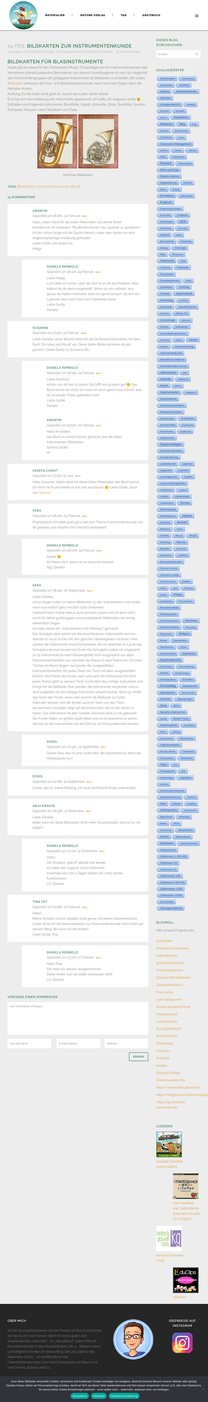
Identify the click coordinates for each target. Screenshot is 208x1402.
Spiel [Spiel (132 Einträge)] (163, 705)
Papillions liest (167, 1014)
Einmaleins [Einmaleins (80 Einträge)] (167, 195)
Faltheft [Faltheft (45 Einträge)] (164, 234)
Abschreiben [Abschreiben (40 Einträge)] (167, 78)
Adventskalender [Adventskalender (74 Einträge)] (186, 91)
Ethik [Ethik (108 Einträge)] (183, 221)
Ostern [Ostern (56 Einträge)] (186, 581)
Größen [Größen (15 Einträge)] (164, 326)
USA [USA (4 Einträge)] (183, 771)
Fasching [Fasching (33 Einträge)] (186, 241)
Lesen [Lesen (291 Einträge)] (188, 476)
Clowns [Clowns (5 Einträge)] (178, 150)
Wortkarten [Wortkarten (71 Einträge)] (167, 843)
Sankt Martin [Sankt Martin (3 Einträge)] (166, 666)
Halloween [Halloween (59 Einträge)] (181, 326)
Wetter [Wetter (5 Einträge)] (163, 823)
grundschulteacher (170, 963)
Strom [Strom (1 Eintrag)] (163, 732)
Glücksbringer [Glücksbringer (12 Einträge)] (167, 320)
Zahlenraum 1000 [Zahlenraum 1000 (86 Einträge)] (171, 888)
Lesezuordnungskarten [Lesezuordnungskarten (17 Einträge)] (173, 483)
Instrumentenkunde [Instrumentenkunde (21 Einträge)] (171, 353)
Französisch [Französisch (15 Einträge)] (167, 274)
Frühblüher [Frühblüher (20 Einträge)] (166, 287)
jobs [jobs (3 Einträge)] (185, 372)
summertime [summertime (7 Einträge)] (166, 738)
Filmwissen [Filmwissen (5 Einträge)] (177, 254)
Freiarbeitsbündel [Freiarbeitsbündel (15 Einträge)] (169, 280)
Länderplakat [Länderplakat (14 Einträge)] (182, 496)
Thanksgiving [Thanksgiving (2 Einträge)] (188, 751)
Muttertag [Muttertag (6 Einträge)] (165, 542)
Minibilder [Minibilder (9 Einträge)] (165, 522)
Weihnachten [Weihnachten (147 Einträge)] (169, 810)
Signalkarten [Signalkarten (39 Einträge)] (167, 692)
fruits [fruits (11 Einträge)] (188, 280)
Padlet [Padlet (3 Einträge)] (163, 588)
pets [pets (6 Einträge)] (175, 588)
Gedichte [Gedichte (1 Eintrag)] (184, 300)
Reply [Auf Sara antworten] (90, 591)
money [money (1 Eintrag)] (180, 529)
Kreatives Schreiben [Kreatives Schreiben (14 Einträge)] (171, 450)
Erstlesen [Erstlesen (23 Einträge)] (182, 215)
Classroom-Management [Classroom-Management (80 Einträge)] (175, 144)
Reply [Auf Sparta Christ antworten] (77, 476)
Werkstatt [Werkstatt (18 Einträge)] (184, 816)
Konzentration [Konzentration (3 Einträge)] (167, 431)
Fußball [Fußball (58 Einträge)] (164, 293)
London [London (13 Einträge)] (164, 496)
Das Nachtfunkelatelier (173, 978)
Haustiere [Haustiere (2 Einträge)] (164, 340)
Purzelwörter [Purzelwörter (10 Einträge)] (186, 601)
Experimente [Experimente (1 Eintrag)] (166, 228)
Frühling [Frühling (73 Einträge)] (184, 287)
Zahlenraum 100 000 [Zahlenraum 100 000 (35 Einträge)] (172, 882)
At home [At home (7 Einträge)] (164, 111)
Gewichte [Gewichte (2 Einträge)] (164, 313)
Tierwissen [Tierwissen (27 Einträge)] (187, 758)
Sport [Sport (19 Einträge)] (176, 705)
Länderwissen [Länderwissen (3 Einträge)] (167, 503)
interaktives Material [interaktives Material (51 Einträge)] (172, 359)
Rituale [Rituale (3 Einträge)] (163, 640)
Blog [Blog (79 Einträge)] (182, 124)
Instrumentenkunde (53, 186)
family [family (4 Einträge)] (179, 235)
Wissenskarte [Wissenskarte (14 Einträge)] (183, 836)
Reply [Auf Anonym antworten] (84, 216)
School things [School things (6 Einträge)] (182, 673)
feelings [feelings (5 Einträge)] (164, 248)
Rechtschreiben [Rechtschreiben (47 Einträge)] (169, 627)
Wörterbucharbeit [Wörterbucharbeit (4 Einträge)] (189, 843)
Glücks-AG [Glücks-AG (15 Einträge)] (182, 313)
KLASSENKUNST (169, 1029)
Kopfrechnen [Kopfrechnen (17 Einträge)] (167, 438)
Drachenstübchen (169, 970)
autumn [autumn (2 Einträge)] (163, 117)
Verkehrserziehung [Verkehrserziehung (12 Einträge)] (170, 797)
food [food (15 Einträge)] (183, 260)
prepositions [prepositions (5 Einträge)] (166, 601)
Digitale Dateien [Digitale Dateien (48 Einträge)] (170, 176)
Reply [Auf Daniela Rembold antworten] (98, 272)
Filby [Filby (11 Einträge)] (162, 254)
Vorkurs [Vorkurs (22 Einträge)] (191, 797)
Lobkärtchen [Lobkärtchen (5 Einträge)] (166, 490)
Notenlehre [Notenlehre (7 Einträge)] (166, 555)
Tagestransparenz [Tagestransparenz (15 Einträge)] (170, 744)
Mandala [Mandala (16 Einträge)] (185, 502)
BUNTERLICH (166, 1036)
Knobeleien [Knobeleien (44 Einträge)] (188, 418)
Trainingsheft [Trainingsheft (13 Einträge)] (167, 771)
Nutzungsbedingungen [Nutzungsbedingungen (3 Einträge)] (171, 561)
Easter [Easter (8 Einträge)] (176, 189)
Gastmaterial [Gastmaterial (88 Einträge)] (184, 293)
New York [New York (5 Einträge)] (181, 548)
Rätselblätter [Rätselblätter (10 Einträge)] (180, 640)
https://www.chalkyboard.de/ (178, 1087)
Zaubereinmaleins (169, 985)
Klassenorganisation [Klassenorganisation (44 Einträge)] (172, 405)
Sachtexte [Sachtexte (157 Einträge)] (189, 653)
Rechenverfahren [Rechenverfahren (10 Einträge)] (169, 620)
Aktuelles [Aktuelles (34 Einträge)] (165, 97)
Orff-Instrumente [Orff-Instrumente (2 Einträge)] (168, 581)
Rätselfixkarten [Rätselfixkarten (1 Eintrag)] (167, 647)
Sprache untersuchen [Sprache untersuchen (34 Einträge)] (172, 712)
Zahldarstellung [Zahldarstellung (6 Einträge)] (168, 850)
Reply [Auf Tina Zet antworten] (85, 907)
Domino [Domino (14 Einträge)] (187, 182)
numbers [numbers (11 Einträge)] (183, 555)
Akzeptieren (80, 1396)
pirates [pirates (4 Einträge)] (163, 594)
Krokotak (163, 1058)
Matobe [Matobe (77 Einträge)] (187, 515)
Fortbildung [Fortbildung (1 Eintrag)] (165, 267)
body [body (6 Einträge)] (194, 124)
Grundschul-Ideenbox (172, 948)
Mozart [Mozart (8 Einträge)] (179, 535)
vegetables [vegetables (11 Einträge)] (185, 777)
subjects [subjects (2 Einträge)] (176, 732)
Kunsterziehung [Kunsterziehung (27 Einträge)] (169, 457)
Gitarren (45, 493)
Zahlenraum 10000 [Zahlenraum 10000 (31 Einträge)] (171, 895)
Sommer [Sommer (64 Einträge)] (165, 698)
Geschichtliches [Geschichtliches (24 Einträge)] (187, 306)
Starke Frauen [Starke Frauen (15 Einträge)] (181, 718)
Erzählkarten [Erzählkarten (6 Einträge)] (166, 221)
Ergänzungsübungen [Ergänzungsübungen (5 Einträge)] (170, 208)
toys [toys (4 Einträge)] (176, 764)
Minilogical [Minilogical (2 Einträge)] (165, 529)
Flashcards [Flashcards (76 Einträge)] (167, 260)
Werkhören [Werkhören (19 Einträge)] (166, 816)
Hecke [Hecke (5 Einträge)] (179, 340)
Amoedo (162, 1051)
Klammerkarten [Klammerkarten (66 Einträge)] (169, 392)
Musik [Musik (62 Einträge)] (193, 535)
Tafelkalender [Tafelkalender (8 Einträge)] (187, 738)
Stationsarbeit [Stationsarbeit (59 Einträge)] (168, 725)
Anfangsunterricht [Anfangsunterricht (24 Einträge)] (170, 104)
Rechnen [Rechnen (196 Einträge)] (191, 620)
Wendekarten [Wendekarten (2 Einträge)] (190, 810)
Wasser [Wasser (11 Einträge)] (177, 803)
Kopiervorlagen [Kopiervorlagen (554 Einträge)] (171, 444)
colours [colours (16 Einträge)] (192, 150)
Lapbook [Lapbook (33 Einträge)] (187, 463)
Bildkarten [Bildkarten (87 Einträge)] (166, 124)
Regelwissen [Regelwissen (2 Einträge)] (166, 634)
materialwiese (166, 956)
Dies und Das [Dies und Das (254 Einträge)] (169, 169)
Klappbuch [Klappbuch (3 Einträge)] (191, 392)
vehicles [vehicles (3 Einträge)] (164, 784)
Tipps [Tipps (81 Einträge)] (163, 764)
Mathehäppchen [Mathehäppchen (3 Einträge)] (168, 516)
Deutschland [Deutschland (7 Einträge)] (185, 163)
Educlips (179, 1297)
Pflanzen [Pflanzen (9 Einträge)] (188, 588)
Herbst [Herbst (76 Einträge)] (193, 339)
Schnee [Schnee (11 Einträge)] (164, 673)
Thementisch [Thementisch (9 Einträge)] (167, 758)
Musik (50, 52)
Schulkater (164, 941)
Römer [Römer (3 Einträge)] (183, 647)
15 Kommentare (128, 52)
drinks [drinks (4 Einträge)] (163, 189)
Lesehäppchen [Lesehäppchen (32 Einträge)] (169, 476)
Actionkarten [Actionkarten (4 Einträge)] (166, 85)
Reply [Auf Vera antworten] (84, 516)
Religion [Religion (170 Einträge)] (184, 633)
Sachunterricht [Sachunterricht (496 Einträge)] (170, 660)
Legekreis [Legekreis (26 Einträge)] (165, 470)
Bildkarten (15, 83)
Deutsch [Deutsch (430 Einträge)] (166, 163)
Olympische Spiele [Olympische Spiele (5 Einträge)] (169, 575)
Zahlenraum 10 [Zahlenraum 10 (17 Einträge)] (168, 862)
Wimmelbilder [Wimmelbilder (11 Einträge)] (185, 830)
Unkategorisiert (67, 52)
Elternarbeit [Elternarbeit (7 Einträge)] (187, 196)
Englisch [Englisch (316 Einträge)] (166, 202)
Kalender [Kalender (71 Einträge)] (165, 379)
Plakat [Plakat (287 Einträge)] (177, 594)
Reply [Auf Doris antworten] (103, 747)
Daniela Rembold (100, 52)
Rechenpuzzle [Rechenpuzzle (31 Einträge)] (168, 614)
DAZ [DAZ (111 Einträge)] (163, 156)
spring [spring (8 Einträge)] (163, 718)
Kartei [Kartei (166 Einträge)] (164, 385)
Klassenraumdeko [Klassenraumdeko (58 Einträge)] (171, 411)
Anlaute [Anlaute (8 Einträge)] (191, 104)
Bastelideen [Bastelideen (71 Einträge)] (181, 117)
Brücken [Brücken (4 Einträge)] (164, 130)
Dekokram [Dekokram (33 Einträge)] (179, 156)
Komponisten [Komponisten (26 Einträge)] (168, 424)
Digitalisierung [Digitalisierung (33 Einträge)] (168, 182)
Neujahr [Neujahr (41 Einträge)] (165, 548)
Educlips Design (168, 1073)
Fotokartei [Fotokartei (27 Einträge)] (183, 267)
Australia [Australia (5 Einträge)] (180, 111)
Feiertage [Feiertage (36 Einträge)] (180, 247)
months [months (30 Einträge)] (164, 535)
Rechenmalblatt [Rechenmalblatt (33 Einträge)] (169, 607)
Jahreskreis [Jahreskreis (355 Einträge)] (168, 372)
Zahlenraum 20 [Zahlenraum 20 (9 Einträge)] (168, 869)
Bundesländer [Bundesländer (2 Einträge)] (181, 131)
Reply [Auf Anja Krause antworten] (88, 811)
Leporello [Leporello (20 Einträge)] (183, 470)
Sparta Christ (45, 471)
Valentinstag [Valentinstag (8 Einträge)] (166, 777)
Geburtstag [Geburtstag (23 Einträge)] (166, 300)
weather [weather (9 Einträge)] (191, 803)
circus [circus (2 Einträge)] (181, 137)
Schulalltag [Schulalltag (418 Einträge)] (168, 685)
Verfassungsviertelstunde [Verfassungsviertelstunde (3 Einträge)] (172, 790)
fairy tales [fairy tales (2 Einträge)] (182, 228)
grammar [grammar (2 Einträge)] (186, 320)
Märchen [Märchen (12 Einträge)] (181, 542)
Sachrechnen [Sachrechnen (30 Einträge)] (168, 653)
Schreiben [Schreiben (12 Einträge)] (187, 679)
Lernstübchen (166, 1021)
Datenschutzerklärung (124, 1396)
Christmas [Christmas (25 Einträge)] (166, 137)
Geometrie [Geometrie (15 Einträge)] (166, 306)
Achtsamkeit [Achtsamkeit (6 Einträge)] (188, 78)
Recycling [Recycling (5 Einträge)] (190, 627)
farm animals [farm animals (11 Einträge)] (167, 241)
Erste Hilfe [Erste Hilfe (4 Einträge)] (165, 215)
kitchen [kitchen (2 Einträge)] (178, 386)
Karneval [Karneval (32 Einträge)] (183, 379)
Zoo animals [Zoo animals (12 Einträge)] (166, 901)
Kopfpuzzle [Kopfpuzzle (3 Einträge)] (185, 431)
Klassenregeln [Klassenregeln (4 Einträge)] (167, 418)
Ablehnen (99, 1396)
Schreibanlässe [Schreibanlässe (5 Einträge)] (168, 679)
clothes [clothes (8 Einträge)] (164, 150)
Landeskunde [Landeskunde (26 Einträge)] (168, 463)
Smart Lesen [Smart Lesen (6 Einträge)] (188, 692)
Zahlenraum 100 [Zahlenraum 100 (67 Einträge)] (170, 875)
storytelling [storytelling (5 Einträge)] (189, 725)
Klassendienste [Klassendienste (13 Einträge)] (168, 398)
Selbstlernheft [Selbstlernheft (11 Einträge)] (189, 686)
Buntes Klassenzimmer (173, 1007)
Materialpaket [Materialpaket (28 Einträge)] (168, 509)
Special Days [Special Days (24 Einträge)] (184, 699)
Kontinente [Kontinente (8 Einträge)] (187, 425)
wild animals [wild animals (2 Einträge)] (166, 830)
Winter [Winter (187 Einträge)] (164, 836)
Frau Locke (164, 992)
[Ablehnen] (203, 1389)
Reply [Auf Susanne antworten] (84, 333)
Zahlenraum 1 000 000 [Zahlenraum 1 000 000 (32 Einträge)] (173, 856)
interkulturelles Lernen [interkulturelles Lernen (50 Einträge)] (173, 366)
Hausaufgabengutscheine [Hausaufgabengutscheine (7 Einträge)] (173, 333)
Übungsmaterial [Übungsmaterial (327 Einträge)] (171, 908)
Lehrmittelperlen (169, 999)
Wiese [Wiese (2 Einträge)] (176, 823)
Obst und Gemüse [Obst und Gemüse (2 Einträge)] (169, 568)
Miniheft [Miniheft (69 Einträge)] (182, 522)
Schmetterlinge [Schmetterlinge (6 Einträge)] (187, 666)
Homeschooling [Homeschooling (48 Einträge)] (184, 346)
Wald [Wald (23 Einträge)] (163, 803)
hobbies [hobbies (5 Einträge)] (164, 346)
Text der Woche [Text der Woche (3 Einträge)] (167, 751)
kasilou (161, 1065)
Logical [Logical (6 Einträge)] (183, 490)
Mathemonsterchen (171, 1080)
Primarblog (164, 1043)
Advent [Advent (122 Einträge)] (164, 91)
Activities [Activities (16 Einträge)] (184, 85)
